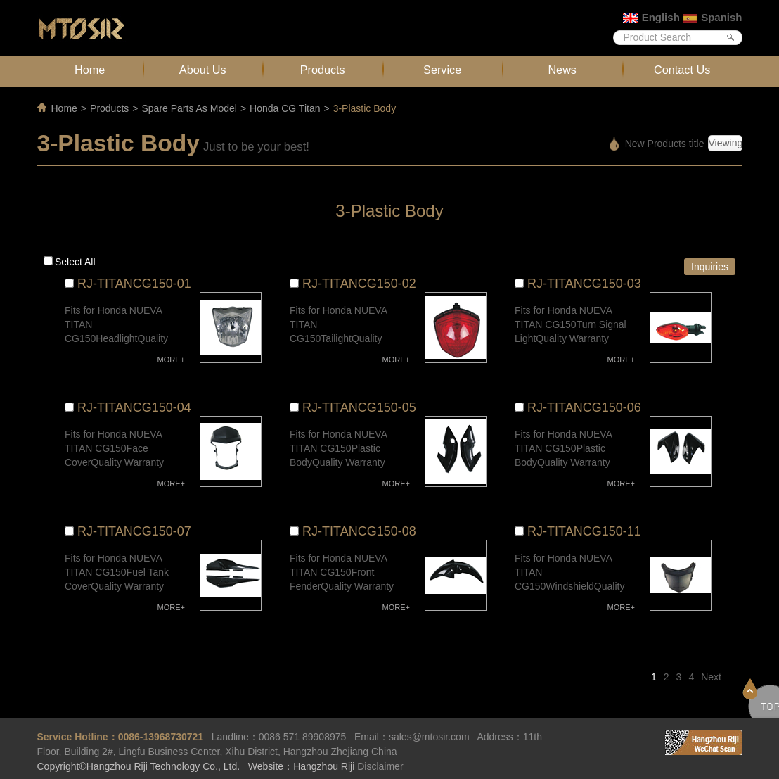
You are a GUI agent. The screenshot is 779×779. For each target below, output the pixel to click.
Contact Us (682, 69)
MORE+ (171, 359)
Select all (75, 261)
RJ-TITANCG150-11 (584, 531)
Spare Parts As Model (188, 108)
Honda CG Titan (285, 108)
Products (322, 69)
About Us (202, 69)
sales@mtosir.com (429, 736)
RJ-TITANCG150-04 (134, 407)
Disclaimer (380, 766)
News (562, 69)
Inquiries (709, 266)
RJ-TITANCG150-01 (134, 284)
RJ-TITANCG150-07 (134, 531)
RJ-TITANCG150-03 (584, 284)
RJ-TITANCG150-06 (584, 407)
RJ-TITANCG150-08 (359, 531)
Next (711, 677)
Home (90, 69)
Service (442, 69)
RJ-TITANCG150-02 (359, 284)
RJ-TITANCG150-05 (359, 407)
